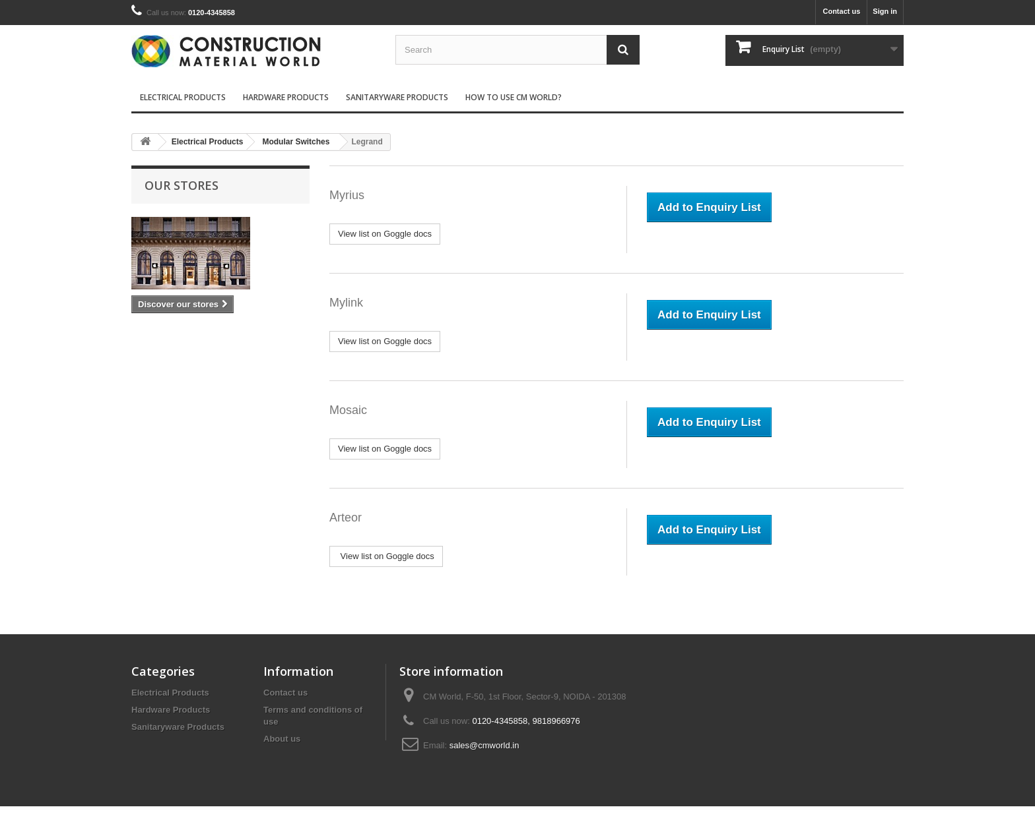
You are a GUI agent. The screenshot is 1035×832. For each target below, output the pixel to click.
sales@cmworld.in (484, 745)
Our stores (181, 185)
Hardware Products (286, 97)
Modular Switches (295, 141)
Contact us (841, 11)
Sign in (885, 11)
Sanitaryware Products (397, 97)
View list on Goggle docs (385, 234)
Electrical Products (183, 97)
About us (281, 739)
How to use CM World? (513, 97)
